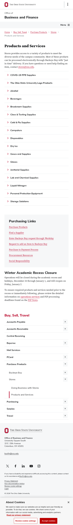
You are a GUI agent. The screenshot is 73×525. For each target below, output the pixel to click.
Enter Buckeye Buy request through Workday (31, 238)
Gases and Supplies (20, 154)
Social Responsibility (19, 261)
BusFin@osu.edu (25, 476)
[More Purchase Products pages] (65, 364)
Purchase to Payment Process (23, 250)
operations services (30, 297)
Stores (53, 32)
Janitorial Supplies (19, 169)
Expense (11, 343)
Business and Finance (21, 17)
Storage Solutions (19, 201)
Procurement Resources (21, 255)
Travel (10, 415)
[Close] (68, 504)
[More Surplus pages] (65, 408)
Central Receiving (16, 336)
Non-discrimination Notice (14, 484)
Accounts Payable (16, 322)
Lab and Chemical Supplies (24, 177)
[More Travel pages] (65, 415)
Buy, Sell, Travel (20, 32)
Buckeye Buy (15, 373)
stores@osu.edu (26, 67)
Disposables (16, 138)
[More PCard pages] (65, 357)
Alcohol (14, 90)
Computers (16, 130)
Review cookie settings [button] (13, 486)
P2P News (33, 300)
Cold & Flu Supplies (20, 122)
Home (7, 32)
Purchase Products (38, 32)
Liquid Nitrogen (18, 185)
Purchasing (12, 401)
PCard (10, 357)
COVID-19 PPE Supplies (23, 75)
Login (6, 489)
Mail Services (13, 350)
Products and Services (22, 395)
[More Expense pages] (65, 343)
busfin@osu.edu (11, 454)
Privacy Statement (11, 481)
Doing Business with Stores (25, 388)
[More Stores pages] (65, 379)
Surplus (11, 408)
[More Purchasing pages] (65, 401)
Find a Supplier (16, 233)
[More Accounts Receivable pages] (65, 329)
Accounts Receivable (17, 329)
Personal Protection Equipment (26, 193)
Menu (63, 25)
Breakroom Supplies (20, 106)
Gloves (13, 162)
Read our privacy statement (19, 517)
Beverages (15, 98)
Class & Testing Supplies (23, 114)
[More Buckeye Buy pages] (65, 372)
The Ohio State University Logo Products (31, 83)
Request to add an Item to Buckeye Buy (28, 244)
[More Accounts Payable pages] (65, 322)
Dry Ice (14, 146)
